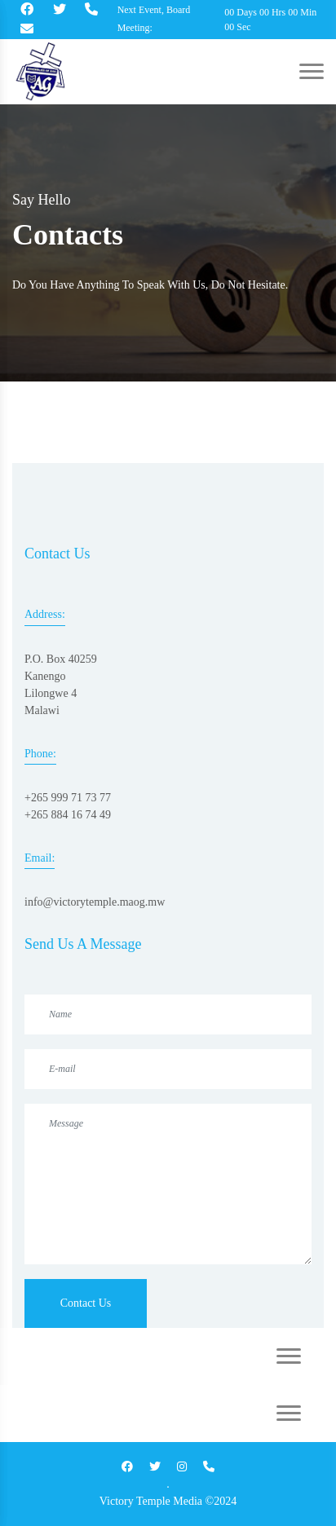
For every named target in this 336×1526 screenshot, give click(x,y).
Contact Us (86, 1303)
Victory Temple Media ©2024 (168, 1501)
